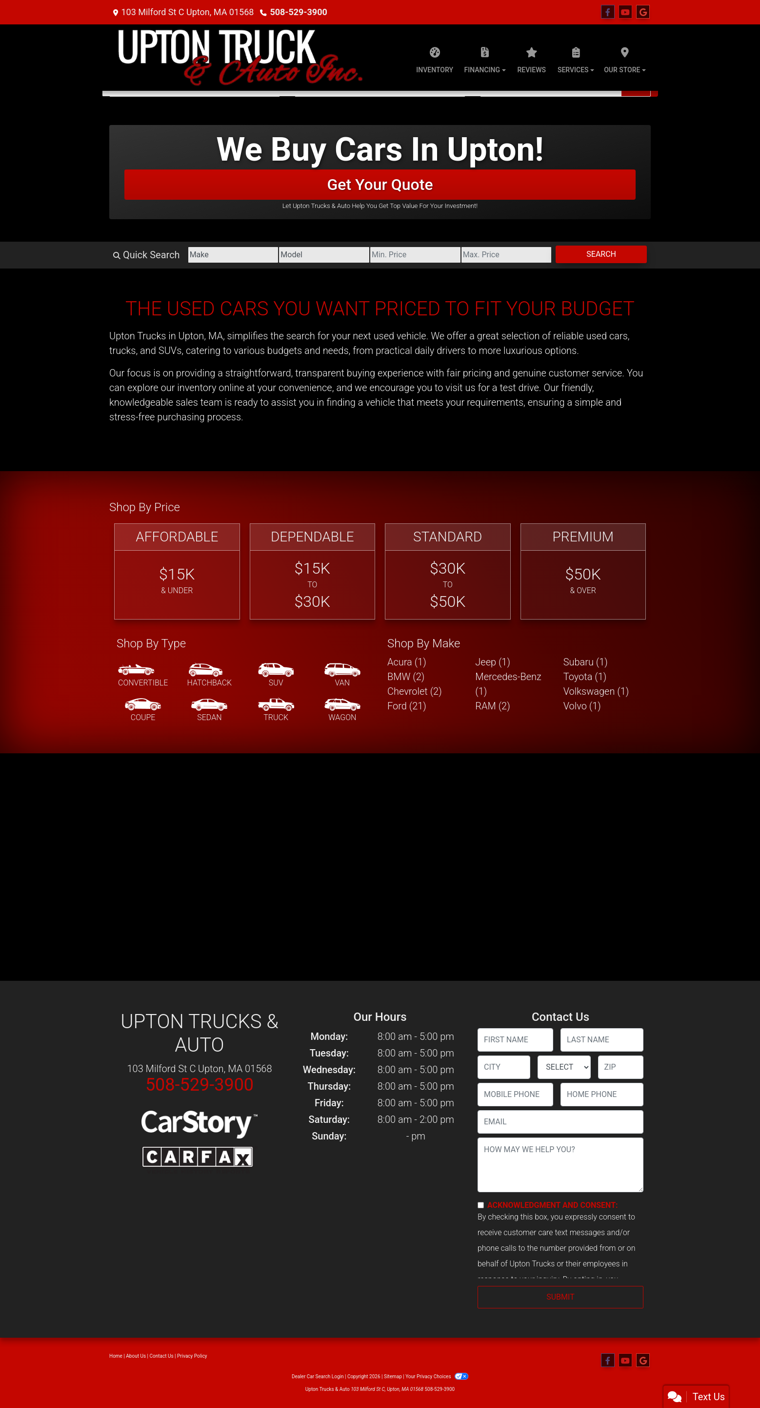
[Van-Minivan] (342, 676)
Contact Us (162, 1356)
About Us (136, 1356)
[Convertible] (143, 676)
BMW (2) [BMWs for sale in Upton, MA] (405, 677)
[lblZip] (620, 1067)
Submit (560, 1297)
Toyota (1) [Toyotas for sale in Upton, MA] (585, 677)
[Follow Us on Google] (643, 12)
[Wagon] (342, 710)
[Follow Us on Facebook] (608, 12)
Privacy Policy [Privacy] (192, 1356)
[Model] (324, 255)
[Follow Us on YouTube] (625, 12)
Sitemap (393, 1376)
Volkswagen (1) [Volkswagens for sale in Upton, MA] (596, 691)
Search (601, 254)
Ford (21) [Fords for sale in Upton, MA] (406, 706)
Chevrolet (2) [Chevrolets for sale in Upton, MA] (414, 691)
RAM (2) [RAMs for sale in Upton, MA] (492, 706)
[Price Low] (415, 255)
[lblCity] (504, 1067)
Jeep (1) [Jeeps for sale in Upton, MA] (492, 662)
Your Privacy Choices (436, 1376)
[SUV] (276, 676)
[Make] (233, 255)
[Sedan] (209, 710)
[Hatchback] (209, 676)
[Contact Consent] (481, 1205)
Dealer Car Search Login (318, 1376)
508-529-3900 (298, 12)
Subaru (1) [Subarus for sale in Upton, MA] (585, 662)
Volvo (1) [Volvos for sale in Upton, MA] (582, 706)
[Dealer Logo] (240, 57)
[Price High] (506, 255)
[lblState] (564, 1067)
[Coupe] (143, 710)
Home (115, 1356)
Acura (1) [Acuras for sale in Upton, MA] (406, 662)
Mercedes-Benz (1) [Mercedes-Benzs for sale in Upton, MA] (508, 684)
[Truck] (276, 710)
